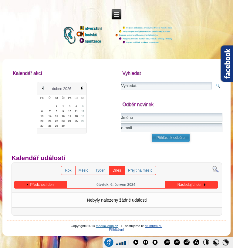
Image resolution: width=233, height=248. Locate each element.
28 (50, 125)
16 (63, 116)
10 (69, 111)
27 (41, 125)
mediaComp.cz (107, 226)
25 (76, 120)
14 (50, 116)
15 (56, 116)
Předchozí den (41, 185)
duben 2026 (61, 89)
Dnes (117, 170)
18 (76, 116)
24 (69, 120)
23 (63, 120)
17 (69, 116)
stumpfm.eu (153, 226)
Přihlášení (116, 229)
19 (82, 116)
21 (50, 120)
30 (63, 125)
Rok (68, 170)
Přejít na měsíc (140, 170)
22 (56, 120)
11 (76, 111)
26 (82, 120)
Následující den (190, 185)
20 (41, 120)
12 (82, 111)
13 (41, 116)
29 (56, 125)
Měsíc (83, 170)
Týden (100, 170)
